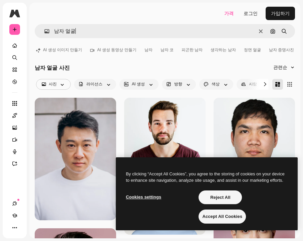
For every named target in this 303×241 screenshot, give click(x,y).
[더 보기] (14, 227)
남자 (148, 50)
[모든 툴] (14, 103)
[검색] (14, 57)
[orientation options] (179, 84)
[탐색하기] (14, 81)
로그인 (251, 13)
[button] (44, 31)
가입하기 (280, 13)
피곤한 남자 (192, 50)
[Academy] (14, 215)
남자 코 (167, 50)
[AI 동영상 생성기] (18, 139)
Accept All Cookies (222, 216)
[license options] (95, 84)
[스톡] (14, 69)
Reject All (220, 197)
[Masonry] (277, 84)
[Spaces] (18, 115)
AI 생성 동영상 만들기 (113, 50)
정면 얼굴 (252, 50)
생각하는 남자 (223, 50)
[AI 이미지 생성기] (18, 127)
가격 (229, 13)
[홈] (14, 45)
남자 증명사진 (281, 50)
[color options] (216, 84)
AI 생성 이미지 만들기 (59, 50)
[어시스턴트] (18, 163)
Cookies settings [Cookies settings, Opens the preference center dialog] (143, 196)
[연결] (14, 203)
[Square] (289, 84)
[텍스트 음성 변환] (18, 151)
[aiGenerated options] (139, 84)
